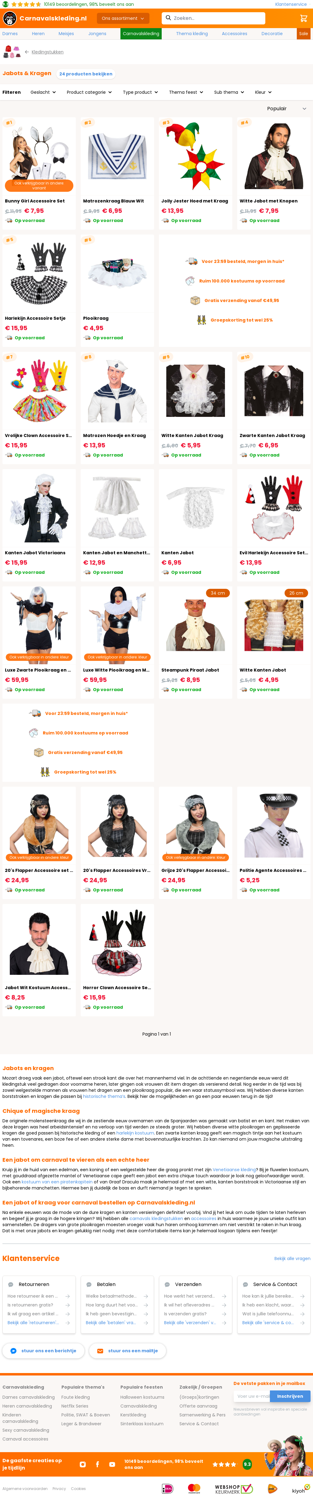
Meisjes (66, 34)
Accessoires (234, 34)
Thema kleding (192, 34)
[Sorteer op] (287, 109)
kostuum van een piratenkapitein (57, 1182)
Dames (10, 34)
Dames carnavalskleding (28, 1397)
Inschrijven (290, 1396)
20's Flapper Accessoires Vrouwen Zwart (130, 870)
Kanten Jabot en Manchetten (118, 553)
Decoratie (272, 34)
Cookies (78, 1488)
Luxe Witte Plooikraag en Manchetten (127, 670)
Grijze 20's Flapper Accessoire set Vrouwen (211, 870)
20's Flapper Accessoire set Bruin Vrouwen (54, 870)
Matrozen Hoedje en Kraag (114, 435)
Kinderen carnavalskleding (20, 1418)
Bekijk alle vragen (292, 1258)
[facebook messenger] (43, 1350)
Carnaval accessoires (25, 1439)
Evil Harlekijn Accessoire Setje (274, 553)
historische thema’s (104, 1096)
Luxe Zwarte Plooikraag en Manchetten (51, 670)
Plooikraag (96, 318)
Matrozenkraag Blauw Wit (113, 201)
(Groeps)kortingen (199, 1397)
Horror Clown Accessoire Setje (118, 988)
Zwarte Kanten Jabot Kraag (272, 435)
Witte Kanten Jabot (263, 670)
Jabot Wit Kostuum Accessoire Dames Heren (57, 988)
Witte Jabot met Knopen (269, 201)
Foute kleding (75, 1397)
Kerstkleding (133, 1415)
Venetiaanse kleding (234, 1170)
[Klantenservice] (293, 4)
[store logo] (44, 18)
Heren (38, 34)
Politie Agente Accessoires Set (275, 870)
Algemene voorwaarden (25, 1488)
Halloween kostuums (142, 1397)
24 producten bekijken (85, 74)
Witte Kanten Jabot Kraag (192, 435)
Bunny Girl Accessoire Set (35, 201)
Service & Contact (199, 1424)
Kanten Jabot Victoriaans (35, 553)
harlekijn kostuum (135, 1133)
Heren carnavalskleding (27, 1406)
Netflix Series (74, 1406)
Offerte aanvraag (198, 1406)
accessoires (203, 1218)
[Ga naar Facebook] (97, 1464)
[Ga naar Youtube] (112, 1464)
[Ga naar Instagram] (83, 1464)
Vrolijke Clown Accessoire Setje (41, 435)
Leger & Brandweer (81, 1424)
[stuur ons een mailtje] (127, 1350)
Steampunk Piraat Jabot (190, 670)
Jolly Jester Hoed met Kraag (194, 201)
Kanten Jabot (177, 553)
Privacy (59, 1488)
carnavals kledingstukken (156, 1218)
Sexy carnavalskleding (25, 1430)
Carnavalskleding (141, 34)
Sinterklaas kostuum (142, 1424)
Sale (303, 34)
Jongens (97, 34)
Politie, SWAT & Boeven (85, 1415)
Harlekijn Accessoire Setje (35, 318)
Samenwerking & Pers (202, 1415)
